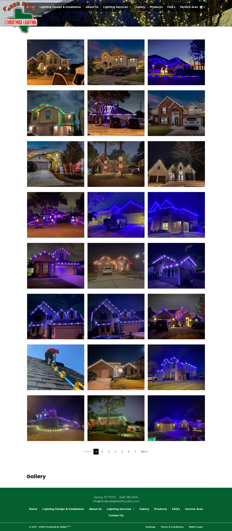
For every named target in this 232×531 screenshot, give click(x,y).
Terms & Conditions (172, 527)
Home (33, 509)
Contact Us (116, 515)
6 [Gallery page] (128, 451)
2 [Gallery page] (102, 451)
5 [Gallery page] (122, 451)
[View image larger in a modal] (55, 62)
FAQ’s (171, 7)
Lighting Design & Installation (60, 7)
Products (156, 7)
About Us (92, 7)
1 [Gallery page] (96, 451)
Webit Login (196, 527)
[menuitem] (60, 7)
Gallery (141, 6)
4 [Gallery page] (115, 451)
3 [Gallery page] (109, 451)
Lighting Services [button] (116, 7)
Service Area (189, 7)
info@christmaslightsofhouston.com (116, 501)
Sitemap (150, 527)
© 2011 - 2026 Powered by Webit (49, 526)
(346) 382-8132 (128, 497)
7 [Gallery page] (135, 451)
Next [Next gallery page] (144, 451)
